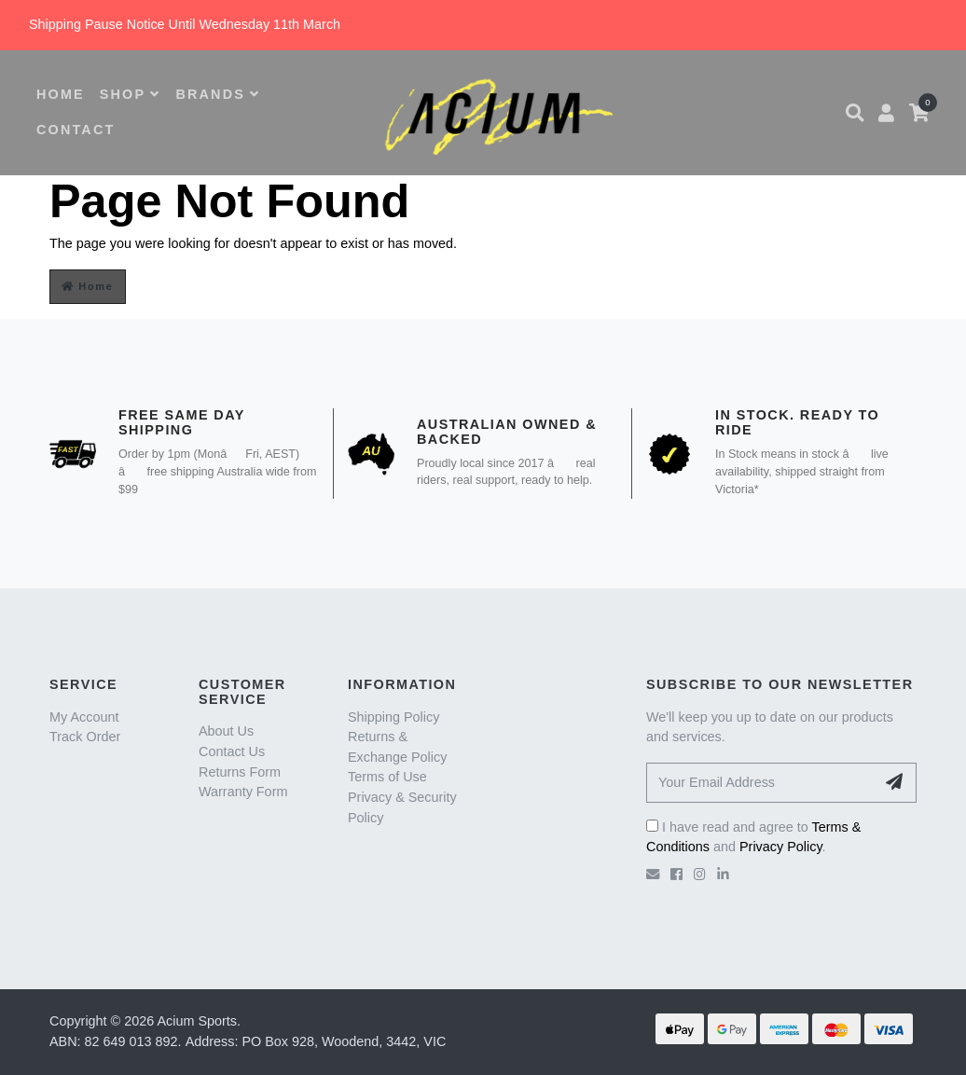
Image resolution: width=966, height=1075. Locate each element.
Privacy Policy (780, 846)
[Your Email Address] (761, 783)
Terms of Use (387, 776)
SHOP (130, 94)
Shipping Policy (393, 717)
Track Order (84, 736)
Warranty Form (243, 791)
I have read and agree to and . (753, 837)
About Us (226, 731)
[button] (854, 113)
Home (88, 286)
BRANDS (217, 94)
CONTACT (75, 129)
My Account (83, 717)
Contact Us (232, 751)
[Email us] (652, 874)
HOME (60, 94)
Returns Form (240, 772)
